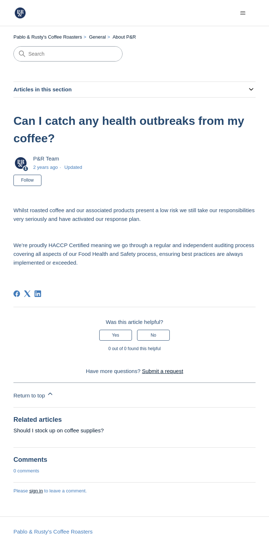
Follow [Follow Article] (27, 180)
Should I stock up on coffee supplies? (58, 430)
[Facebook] (16, 293)
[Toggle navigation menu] (243, 13)
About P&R (124, 37)
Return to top (33, 394)
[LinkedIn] (38, 293)
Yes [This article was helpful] (115, 335)
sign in (36, 491)
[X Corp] (27, 293)
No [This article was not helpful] (153, 335)
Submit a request (162, 371)
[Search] (68, 54)
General (97, 37)
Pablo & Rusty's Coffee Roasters (47, 37)
